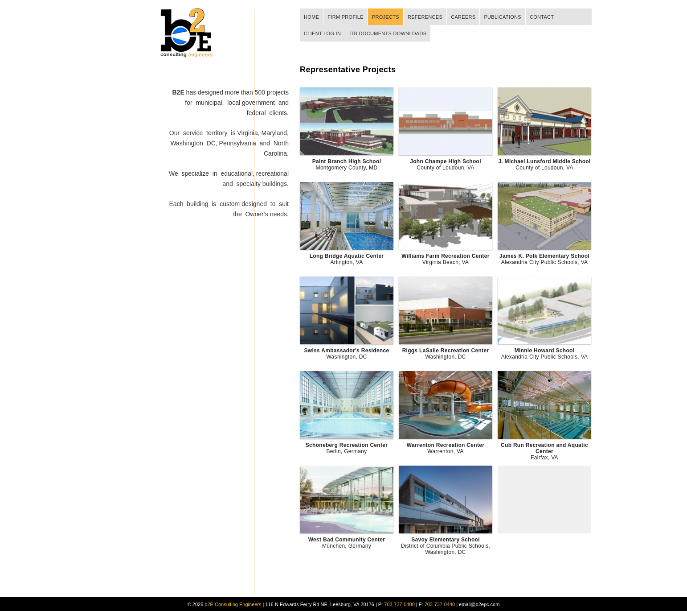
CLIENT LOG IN (322, 33)
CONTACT (542, 17)
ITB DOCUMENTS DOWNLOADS (387, 33)
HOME (311, 17)
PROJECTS (385, 17)
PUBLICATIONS (502, 17)
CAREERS (463, 17)
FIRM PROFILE (345, 17)
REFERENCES (425, 17)
